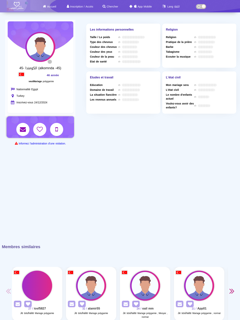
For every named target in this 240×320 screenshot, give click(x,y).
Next (232, 291)
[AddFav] (27, 304)
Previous (8, 291)
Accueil (51, 6)
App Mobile (145, 6)
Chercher (112, 6)
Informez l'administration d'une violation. (42, 143)
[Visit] (37, 286)
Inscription (76, 6)
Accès (89, 6)
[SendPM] (16, 304)
